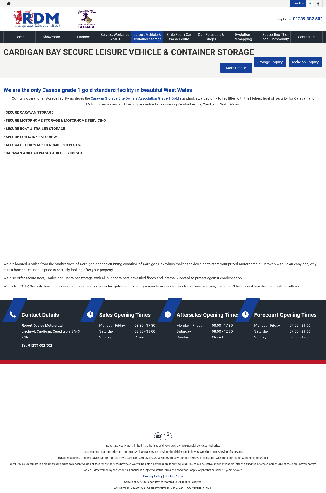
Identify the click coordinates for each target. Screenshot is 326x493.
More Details (233, 62)
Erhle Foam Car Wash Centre (179, 36)
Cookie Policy (174, 470)
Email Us (298, 3)
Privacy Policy (153, 470)
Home (19, 37)
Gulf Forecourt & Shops (211, 36)
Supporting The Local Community (275, 36)
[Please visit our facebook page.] (318, 3)
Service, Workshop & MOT (115, 36)
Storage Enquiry (269, 62)
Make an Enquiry (305, 62)
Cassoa (51, 84)
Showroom (51, 37)
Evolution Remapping (243, 36)
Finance (83, 37)
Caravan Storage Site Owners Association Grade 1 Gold (135, 92)
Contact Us (306, 37)
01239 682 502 (308, 18)
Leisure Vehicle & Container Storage (147, 36)
